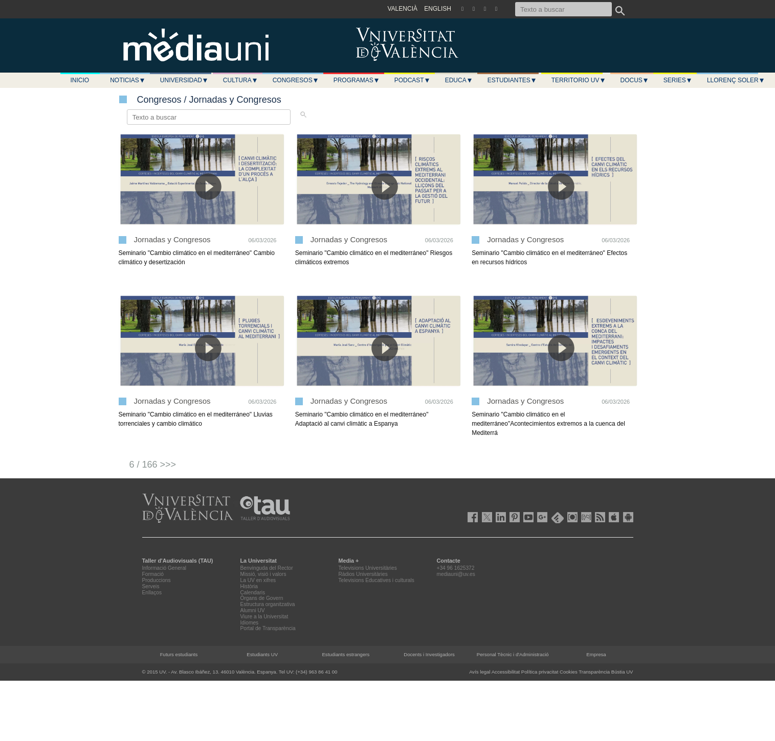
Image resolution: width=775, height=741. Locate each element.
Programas (357, 80)
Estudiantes (512, 80)
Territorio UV (578, 80)
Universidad (184, 80)
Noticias (127, 80)
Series (677, 80)
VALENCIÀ (402, 8)
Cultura (240, 80)
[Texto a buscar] (563, 9)
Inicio (80, 80)
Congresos (296, 80)
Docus (635, 80)
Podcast (412, 80)
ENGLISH (437, 8)
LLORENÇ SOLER (736, 80)
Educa (459, 80)
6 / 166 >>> (152, 464)
